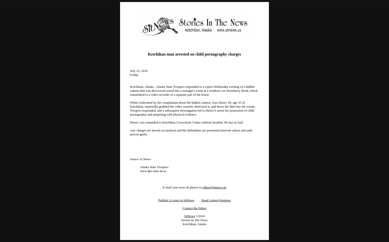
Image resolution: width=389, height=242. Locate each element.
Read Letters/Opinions (216, 200)
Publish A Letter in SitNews (176, 200)
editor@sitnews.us (214, 187)
